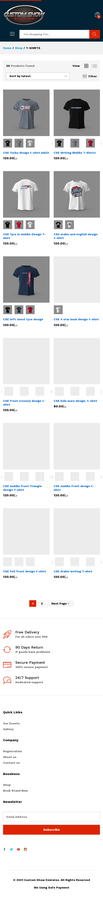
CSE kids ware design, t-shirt (75, 400)
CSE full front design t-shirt (24, 571)
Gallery (8, 729)
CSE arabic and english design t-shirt (76, 236)
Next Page (60, 603)
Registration (12, 751)
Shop (7, 784)
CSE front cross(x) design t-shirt (24, 402)
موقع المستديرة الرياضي (17, 837)
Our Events (11, 723)
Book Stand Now (15, 790)
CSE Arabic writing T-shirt (73, 571)
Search (94, 34)
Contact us (11, 762)
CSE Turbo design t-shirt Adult (26, 152)
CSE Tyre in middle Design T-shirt (24, 236)
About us (9, 757)
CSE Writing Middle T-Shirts (75, 152)
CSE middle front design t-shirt (74, 487)
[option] (61, 143)
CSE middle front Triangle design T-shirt (22, 487)
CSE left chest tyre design (23, 319)
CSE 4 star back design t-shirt (76, 319)
